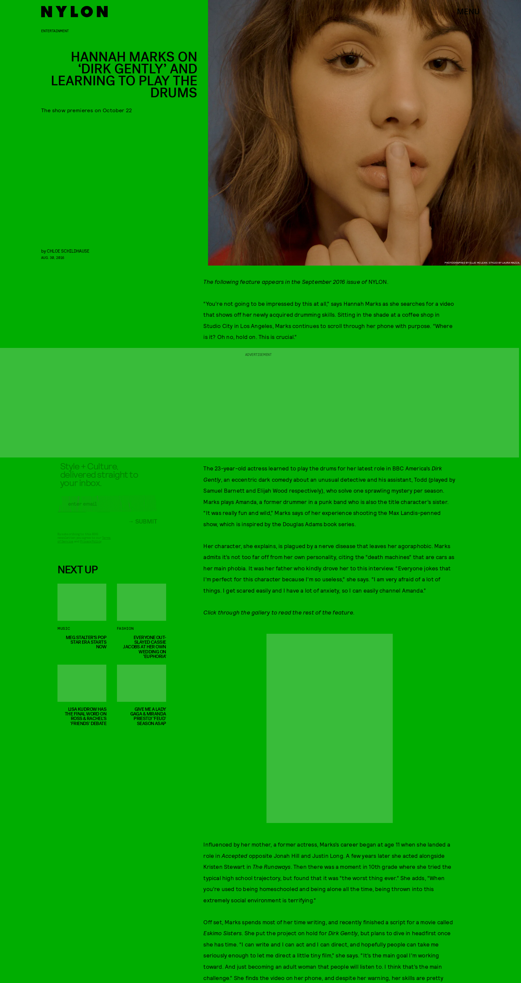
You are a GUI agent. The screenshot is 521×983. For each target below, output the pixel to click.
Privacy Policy (90, 546)
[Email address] (107, 508)
